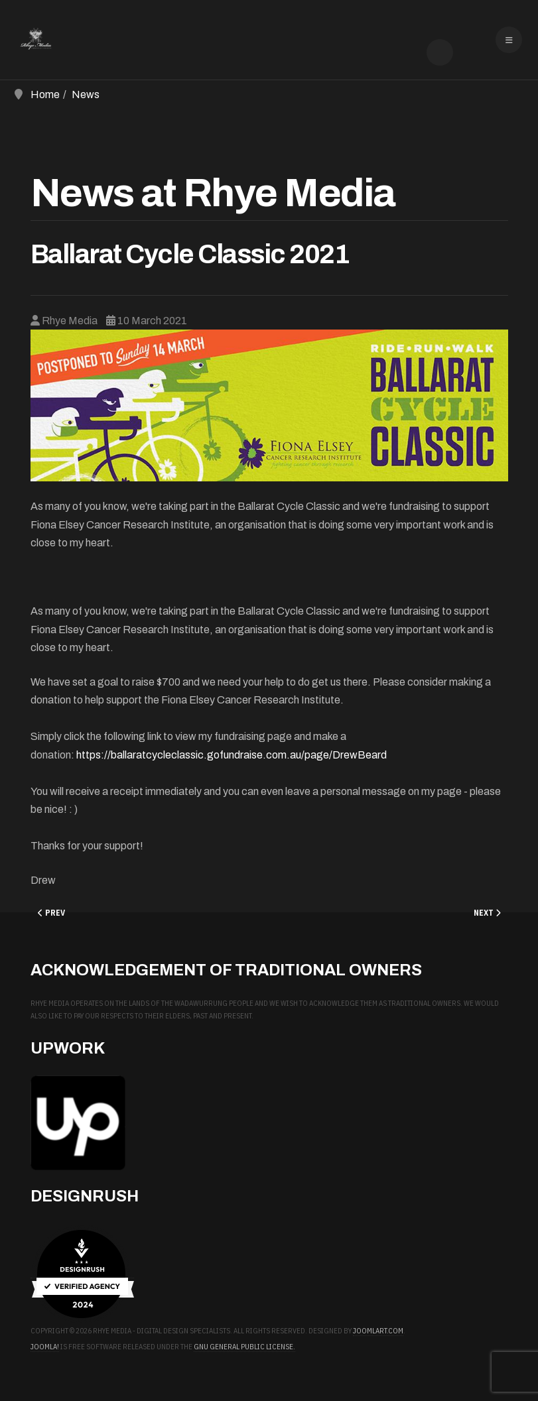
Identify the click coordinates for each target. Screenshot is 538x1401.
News (86, 94)
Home (45, 94)
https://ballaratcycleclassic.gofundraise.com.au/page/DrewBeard (231, 755)
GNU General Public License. (244, 1346)
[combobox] (440, 52)
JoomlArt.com (378, 1330)
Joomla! (45, 1346)
